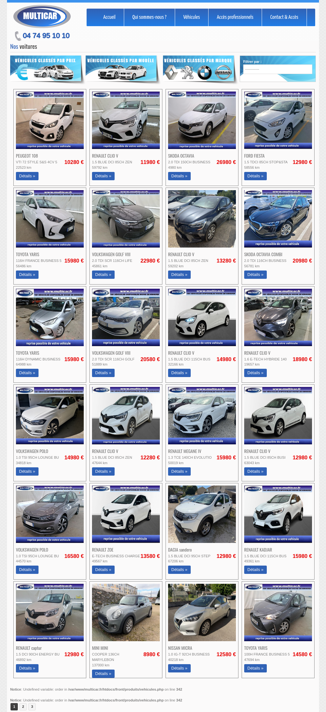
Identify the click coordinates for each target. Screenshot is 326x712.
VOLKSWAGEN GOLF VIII (111, 254)
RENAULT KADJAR (258, 549)
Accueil (109, 17)
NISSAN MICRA (180, 647)
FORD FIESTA (254, 155)
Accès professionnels (235, 17)
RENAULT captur (29, 647)
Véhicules (191, 17)
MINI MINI (100, 647)
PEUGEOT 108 (27, 155)
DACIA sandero (180, 549)
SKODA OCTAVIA (181, 155)
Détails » (27, 176)
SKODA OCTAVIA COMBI (263, 254)
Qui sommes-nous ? (149, 17)
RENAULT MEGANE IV (184, 451)
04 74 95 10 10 (46, 36)
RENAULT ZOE (102, 549)
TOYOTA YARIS (27, 254)
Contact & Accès (284, 17)
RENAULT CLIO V (105, 155)
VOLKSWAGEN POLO (32, 451)
